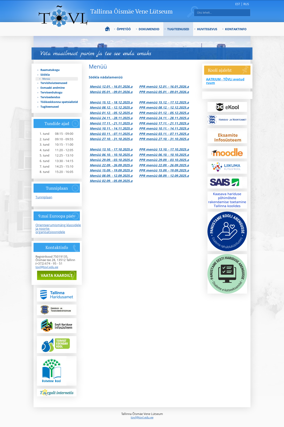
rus (246, 4)
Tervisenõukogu (51, 92)
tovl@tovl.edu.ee (47, 267)
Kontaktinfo (236, 29)
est (237, 4)
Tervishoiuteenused (53, 83)
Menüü (46, 78)
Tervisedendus (50, 97)
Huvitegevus (207, 29)
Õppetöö (124, 29)
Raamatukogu (50, 70)
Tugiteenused (178, 29)
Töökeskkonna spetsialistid (59, 102)
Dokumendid (149, 29)
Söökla (45, 74)
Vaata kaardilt (57, 275)
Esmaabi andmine (52, 88)
